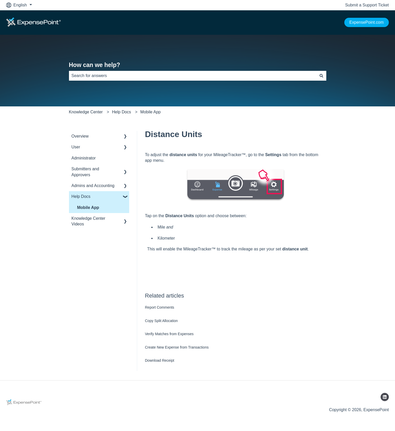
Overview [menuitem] (80, 136)
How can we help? (94, 65)
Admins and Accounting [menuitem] (93, 185)
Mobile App (150, 112)
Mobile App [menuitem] (88, 207)
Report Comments (159, 307)
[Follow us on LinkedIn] (385, 397)
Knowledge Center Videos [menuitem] (89, 221)
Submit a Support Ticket (367, 5)
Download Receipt (159, 360)
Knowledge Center (86, 112)
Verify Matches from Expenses (169, 334)
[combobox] (193, 76)
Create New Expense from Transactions (176, 347)
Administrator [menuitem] (84, 158)
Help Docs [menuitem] (81, 196)
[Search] (321, 76)
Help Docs (121, 112)
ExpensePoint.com (366, 22)
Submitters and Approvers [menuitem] (85, 172)
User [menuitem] (76, 147)
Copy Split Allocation (161, 321)
